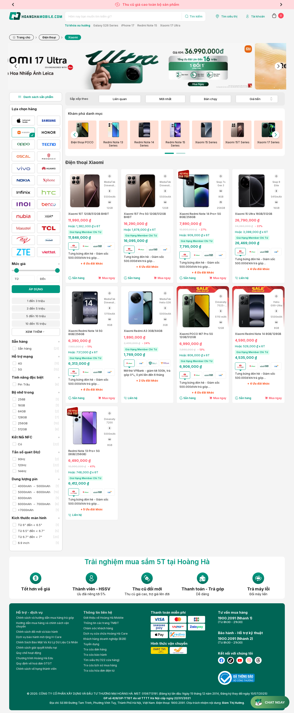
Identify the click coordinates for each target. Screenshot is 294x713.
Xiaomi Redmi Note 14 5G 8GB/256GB (85, 332)
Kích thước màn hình (36, 518)
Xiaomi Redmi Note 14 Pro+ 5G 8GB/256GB (200, 215)
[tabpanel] (82, 134)
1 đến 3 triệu (36, 301)
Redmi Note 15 (147, 25)
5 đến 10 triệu (36, 316)
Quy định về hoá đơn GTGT (34, 663)
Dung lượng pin (36, 479)
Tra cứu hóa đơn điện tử (99, 670)
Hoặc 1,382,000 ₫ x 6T (84, 226)
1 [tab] (169, 153)
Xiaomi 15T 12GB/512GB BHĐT (88, 214)
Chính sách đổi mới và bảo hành (37, 631)
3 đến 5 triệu (36, 308)
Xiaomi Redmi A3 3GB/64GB (143, 331)
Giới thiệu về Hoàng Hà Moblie (103, 617)
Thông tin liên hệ (97, 612)
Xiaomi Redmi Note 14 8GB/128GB (258, 334)
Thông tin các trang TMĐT (101, 623)
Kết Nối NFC (36, 437)
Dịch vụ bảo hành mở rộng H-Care (39, 637)
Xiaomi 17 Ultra (170, 25)
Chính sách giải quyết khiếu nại (36, 647)
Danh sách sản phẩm (35, 97)
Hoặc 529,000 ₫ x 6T (250, 346)
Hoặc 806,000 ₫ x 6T (194, 355)
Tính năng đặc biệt (36, 377)
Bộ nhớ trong (36, 392)
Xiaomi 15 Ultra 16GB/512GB (253, 214)
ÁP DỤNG (36, 289)
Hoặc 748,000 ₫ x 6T (83, 472)
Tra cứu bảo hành (95, 654)
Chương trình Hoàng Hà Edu (34, 658)
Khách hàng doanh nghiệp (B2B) (104, 639)
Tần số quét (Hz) (36, 452)
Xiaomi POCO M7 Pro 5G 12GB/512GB (196, 335)
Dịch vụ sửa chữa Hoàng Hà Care (105, 633)
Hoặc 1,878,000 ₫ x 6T (140, 229)
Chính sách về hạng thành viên (36, 668)
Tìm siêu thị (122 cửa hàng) (101, 660)
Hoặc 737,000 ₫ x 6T (83, 352)
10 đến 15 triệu (35, 323)
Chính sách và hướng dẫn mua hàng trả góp (45, 617)
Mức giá (36, 264)
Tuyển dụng (91, 644)
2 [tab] (180, 153)
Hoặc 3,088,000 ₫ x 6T (251, 232)
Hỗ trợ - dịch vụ (29, 612)
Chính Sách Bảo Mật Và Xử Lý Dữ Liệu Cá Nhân (47, 642)
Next (281, 4)
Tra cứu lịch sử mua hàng (100, 665)
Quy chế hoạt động (28, 653)
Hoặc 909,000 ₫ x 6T (194, 235)
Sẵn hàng (36, 341)
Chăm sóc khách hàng (98, 628)
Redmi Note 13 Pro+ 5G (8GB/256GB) (84, 452)
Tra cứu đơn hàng (95, 649)
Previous (13, 4)
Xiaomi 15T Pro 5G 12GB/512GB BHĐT (145, 215)
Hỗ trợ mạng (36, 356)
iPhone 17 (127, 25)
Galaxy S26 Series (105, 25)
